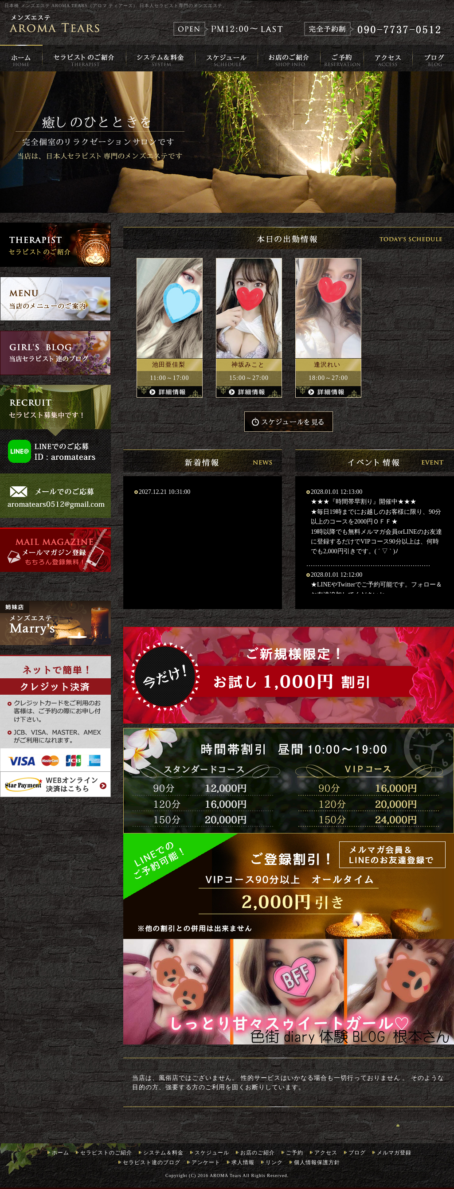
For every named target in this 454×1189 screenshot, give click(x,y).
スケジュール (212, 1153)
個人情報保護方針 (317, 1162)
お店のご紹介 (257, 1153)
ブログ (357, 1153)
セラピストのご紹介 (106, 1153)
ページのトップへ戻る (425, 1125)
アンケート (206, 1162)
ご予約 (294, 1153)
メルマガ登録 (394, 1153)
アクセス (325, 1153)
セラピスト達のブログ (151, 1162)
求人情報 (242, 1162)
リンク (274, 1162)
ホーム (60, 1153)
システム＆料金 (163, 1153)
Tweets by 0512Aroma (36, 586)
